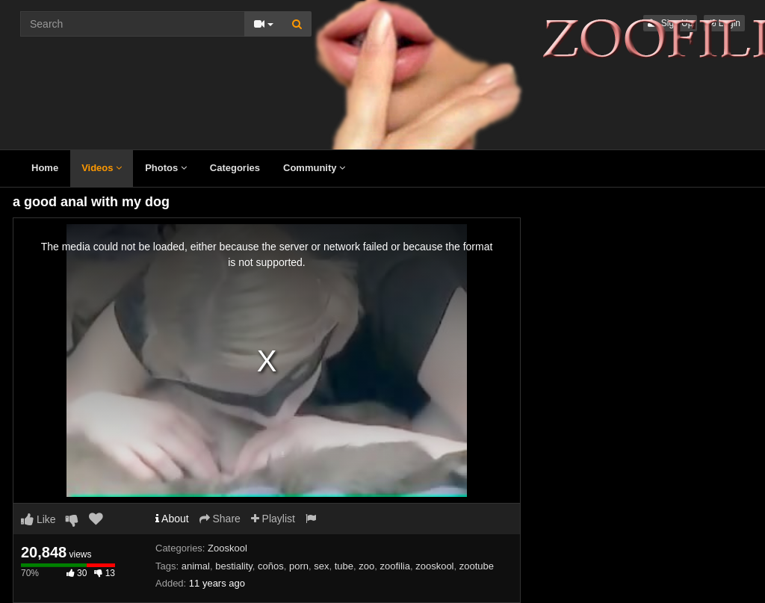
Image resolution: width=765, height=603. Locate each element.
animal (196, 566)
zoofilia (395, 566)
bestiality (234, 566)
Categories (235, 167)
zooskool (434, 566)
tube (344, 566)
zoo (366, 566)
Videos (101, 167)
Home (44, 167)
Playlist (273, 519)
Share (220, 519)
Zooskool (227, 548)
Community (314, 167)
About (172, 519)
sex (321, 566)
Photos (166, 167)
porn (299, 566)
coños (271, 566)
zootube (476, 566)
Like (38, 519)
